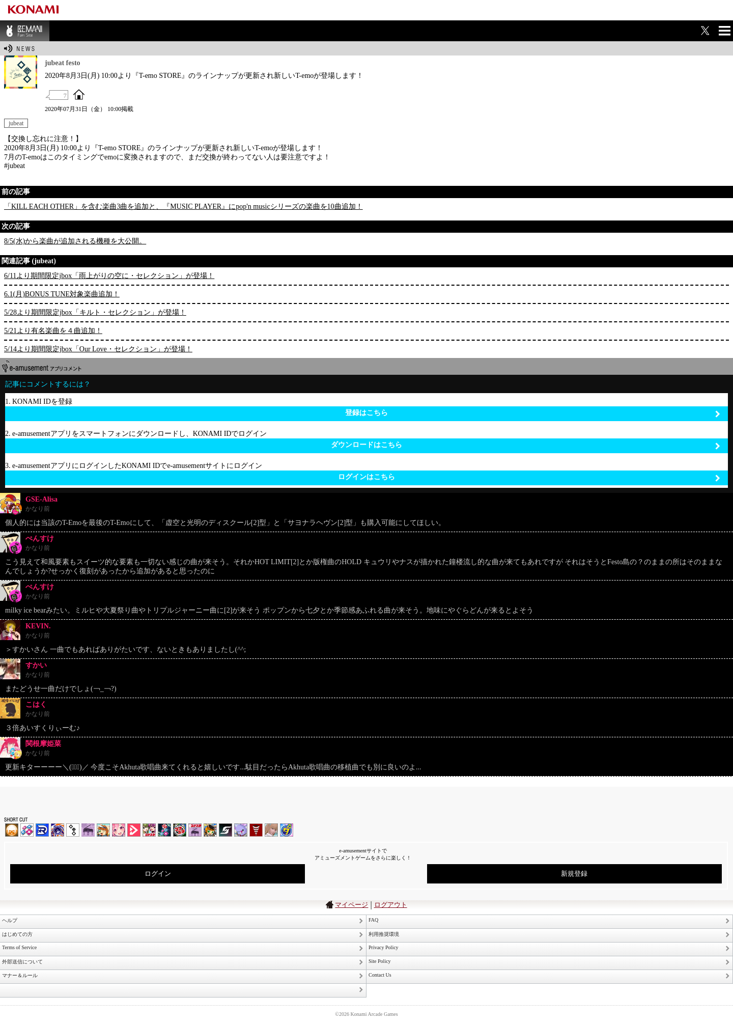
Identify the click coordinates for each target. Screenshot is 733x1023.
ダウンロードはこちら (525, 445)
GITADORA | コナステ (179, 830)
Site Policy (380, 961)
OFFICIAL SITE (78, 94)
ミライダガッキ (286, 830)
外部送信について (22, 961)
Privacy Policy (384, 947)
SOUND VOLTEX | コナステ (225, 830)
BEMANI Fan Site (24, 30)
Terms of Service (19, 947)
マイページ (351, 904)
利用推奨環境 (384, 934)
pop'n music (103, 830)
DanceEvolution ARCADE (271, 830)
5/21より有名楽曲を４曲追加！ (53, 331)
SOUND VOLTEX (118, 830)
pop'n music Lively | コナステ (210, 830)
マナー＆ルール (20, 975)
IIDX (11, 830)
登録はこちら (532, 413)
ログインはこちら (529, 477)
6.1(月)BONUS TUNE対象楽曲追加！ (62, 294)
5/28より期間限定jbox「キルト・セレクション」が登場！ (95, 312)
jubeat (16, 123)
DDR (27, 830)
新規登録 (574, 873)
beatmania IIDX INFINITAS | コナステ (149, 830)
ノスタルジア (88, 830)
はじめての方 (17, 934)
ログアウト (390, 904)
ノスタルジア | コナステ (195, 830)
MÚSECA (256, 830)
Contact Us (380, 975)
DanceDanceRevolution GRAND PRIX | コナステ (164, 830)
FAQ (373, 920)
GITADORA (57, 830)
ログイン (158, 873)
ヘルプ (9, 920)
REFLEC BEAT (240, 830)
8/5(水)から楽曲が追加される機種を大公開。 (75, 241)
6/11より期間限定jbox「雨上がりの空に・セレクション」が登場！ (109, 276)
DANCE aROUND (133, 830)
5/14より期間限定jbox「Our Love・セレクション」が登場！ (98, 349)
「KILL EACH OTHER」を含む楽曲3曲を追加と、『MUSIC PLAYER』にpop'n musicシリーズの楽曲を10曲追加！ (183, 206)
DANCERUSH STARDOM (42, 830)
